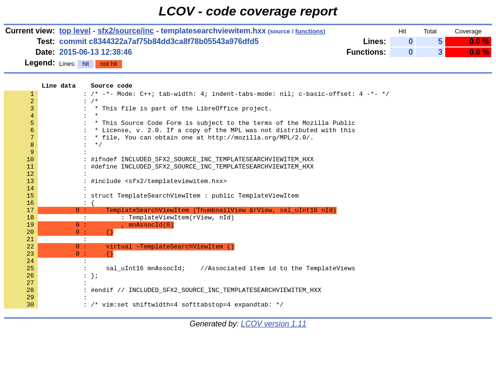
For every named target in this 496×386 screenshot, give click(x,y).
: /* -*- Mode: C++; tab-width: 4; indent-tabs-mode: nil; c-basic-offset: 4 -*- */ (196, 96)
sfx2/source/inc (125, 31)
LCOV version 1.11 (273, 369)
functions (309, 31)
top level (75, 31)
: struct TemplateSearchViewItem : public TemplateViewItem (151, 218)
